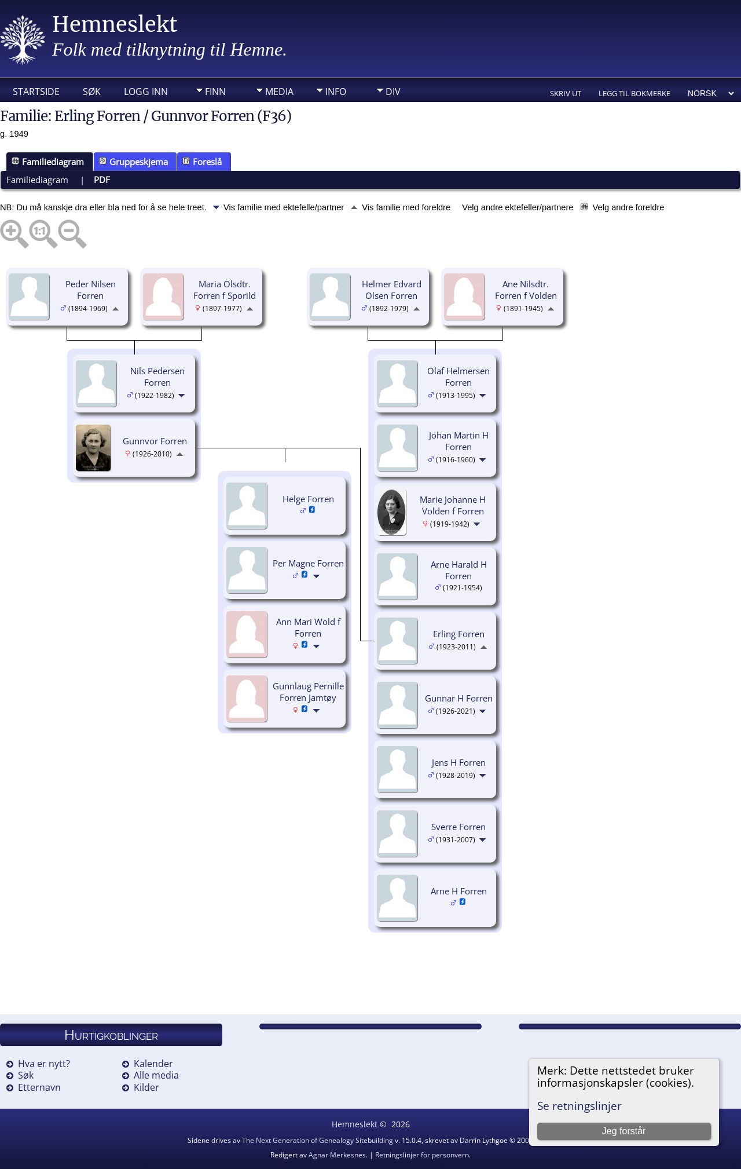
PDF (102, 179)
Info (335, 91)
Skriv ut (565, 93)
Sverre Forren (458, 826)
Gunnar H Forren (459, 698)
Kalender (153, 1063)
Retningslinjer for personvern (422, 1155)
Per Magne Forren (308, 563)
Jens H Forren (459, 762)
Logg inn (146, 91)
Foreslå (202, 161)
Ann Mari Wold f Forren (308, 628)
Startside (36, 91)
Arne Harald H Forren (459, 570)
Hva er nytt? (44, 1063)
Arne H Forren (459, 891)
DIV (393, 91)
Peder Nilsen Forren (90, 290)
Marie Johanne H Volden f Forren (453, 505)
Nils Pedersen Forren (157, 377)
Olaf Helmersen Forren (458, 377)
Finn (215, 91)
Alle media (156, 1075)
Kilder (146, 1087)
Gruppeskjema (133, 161)
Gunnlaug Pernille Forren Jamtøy (308, 692)
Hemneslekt (115, 25)
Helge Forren (308, 499)
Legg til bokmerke (634, 93)
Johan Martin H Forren (459, 441)
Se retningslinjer (579, 1105)
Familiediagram (48, 161)
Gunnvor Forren (155, 441)
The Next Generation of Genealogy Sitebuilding (317, 1140)
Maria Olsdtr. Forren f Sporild (224, 290)
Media (279, 91)
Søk (92, 91)
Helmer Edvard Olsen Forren (391, 290)
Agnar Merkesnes (337, 1155)
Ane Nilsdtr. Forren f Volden (526, 290)
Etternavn (39, 1087)
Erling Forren (459, 634)
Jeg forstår (624, 1131)
